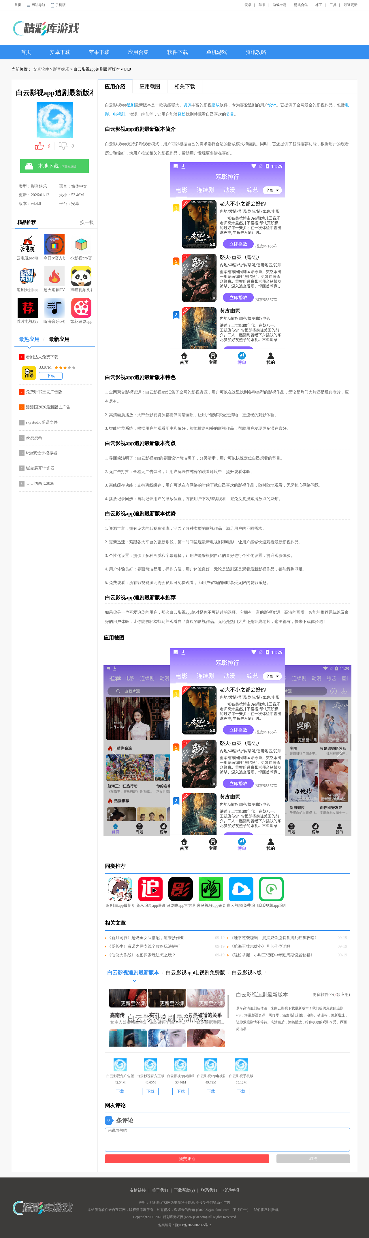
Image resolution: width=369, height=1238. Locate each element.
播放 (216, 105)
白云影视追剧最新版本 (135, 975)
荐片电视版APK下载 (27, 311)
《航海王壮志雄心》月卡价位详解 (260, 946)
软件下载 (177, 52)
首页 (17, 5)
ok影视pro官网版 (81, 247)
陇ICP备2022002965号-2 (193, 1225)
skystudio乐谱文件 (42, 422)
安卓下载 (60, 52)
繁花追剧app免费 (81, 311)
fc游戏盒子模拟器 (41, 453)
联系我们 (209, 1190)
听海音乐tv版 (54, 311)
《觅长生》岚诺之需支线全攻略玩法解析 (143, 946)
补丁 (318, 5)
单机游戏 (216, 52)
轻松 (182, 114)
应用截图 (150, 86)
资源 (187, 105)
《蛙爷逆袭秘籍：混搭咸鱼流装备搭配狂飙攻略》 (274, 938)
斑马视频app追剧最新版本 (211, 892)
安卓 (247, 5)
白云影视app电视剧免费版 (197, 972)
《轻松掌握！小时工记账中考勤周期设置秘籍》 (272, 955)
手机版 (60, 5)
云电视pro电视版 (27, 247)
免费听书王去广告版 (44, 392)
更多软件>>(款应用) (331, 994)
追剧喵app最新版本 (120, 892)
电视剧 (119, 114)
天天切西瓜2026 (40, 483)
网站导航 (38, 5)
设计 (272, 105)
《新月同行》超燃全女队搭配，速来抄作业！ (147, 938)
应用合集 (138, 52)
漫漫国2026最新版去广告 (48, 407)
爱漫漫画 (34, 438)
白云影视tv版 (249, 972)
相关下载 (184, 86)
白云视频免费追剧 (241, 892)
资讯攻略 (256, 52)
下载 (51, 376)
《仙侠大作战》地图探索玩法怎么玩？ (141, 955)
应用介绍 (115, 87)
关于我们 (160, 1190)
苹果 (262, 5)
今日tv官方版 (54, 247)
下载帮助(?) (184, 1190)
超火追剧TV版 (54, 279)
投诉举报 (231, 1190)
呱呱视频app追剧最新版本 (271, 892)
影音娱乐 (61, 69)
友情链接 (138, 1190)
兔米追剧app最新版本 (150, 892)
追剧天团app (27, 279)
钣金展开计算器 (40, 468)
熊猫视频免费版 (81, 279)
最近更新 (350, 5)
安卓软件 (41, 69)
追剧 (131, 105)
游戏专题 (280, 5)
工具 (333, 5)
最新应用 (59, 339)
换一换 (87, 222)
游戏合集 (301, 5)
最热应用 (31, 341)
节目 (230, 114)
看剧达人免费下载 (42, 357)
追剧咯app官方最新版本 (180, 892)
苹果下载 (99, 52)
